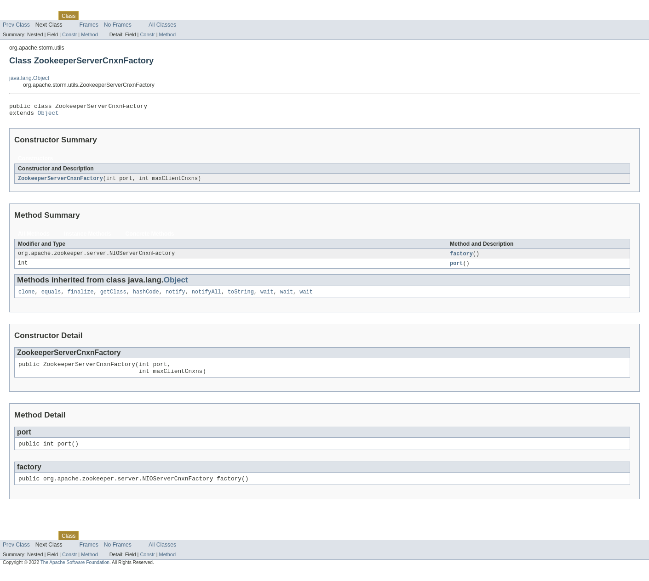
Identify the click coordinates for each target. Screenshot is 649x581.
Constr (69, 34)
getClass (113, 296)
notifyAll (206, 296)
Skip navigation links (25, 8)
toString (241, 296)
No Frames (118, 25)
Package (42, 15)
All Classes (162, 25)
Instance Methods (87, 237)
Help (175, 15)
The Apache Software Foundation (74, 572)
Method (89, 34)
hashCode (146, 296)
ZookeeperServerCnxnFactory (60, 181)
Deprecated (130, 15)
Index (157, 15)
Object (48, 115)
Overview (14, 15)
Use (89, 15)
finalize (81, 296)
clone (26, 296)
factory (461, 257)
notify (175, 296)
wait (266, 296)
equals (51, 296)
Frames (89, 25)
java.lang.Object (29, 78)
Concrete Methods (150, 237)
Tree (105, 15)
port (456, 267)
